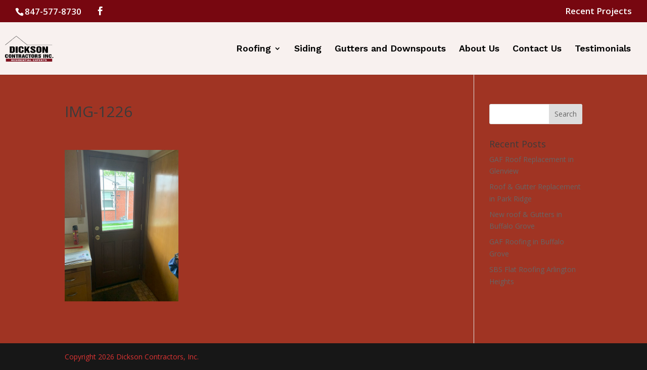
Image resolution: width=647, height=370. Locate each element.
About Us (479, 49)
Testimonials (603, 49)
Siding (307, 49)
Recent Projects (598, 12)
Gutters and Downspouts (390, 49)
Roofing (253, 49)
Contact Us (537, 49)
